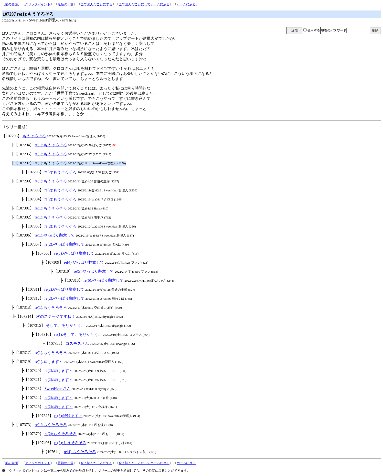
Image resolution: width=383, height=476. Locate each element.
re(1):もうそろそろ (51, 145)
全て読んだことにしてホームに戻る (144, 4)
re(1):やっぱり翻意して (55, 235)
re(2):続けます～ (58, 370)
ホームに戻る (186, 4)
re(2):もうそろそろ (60, 172)
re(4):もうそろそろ (80, 452)
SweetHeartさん (57, 389)
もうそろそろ (34, 136)
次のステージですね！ (55, 316)
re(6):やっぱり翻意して (104, 280)
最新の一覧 (66, 4)
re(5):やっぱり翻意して (94, 271)
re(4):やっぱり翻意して (84, 262)
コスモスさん (77, 343)
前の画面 (11, 4)
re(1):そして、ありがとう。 (78, 334)
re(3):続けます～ (68, 416)
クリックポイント (37, 4)
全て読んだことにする (96, 4)
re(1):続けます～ (49, 361)
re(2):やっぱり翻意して (64, 244)
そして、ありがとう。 (65, 325)
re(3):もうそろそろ (70, 443)
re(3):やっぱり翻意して (74, 253)
